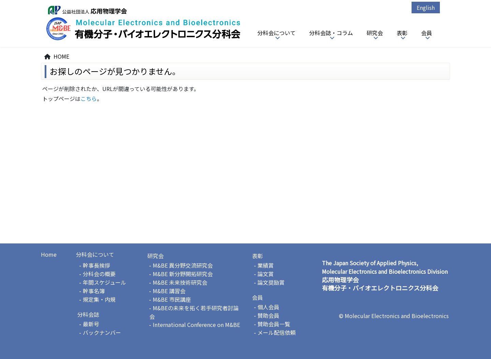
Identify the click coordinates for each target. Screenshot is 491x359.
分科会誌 (88, 314)
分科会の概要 (99, 274)
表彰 (402, 33)
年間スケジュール (104, 282)
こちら (88, 98)
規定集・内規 (99, 299)
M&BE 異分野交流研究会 (183, 265)
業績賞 (265, 265)
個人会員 (268, 307)
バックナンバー (102, 332)
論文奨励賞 (271, 282)
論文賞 (265, 274)
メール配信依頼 (276, 332)
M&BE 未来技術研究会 (180, 282)
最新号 (91, 324)
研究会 (375, 33)
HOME (61, 56)
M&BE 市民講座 (172, 299)
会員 (426, 33)
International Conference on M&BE (196, 324)
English (426, 7)
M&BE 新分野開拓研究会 (183, 274)
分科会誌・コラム (331, 33)
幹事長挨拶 (96, 265)
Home (49, 254)
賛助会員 (268, 315)
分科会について (276, 33)
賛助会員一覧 (273, 324)
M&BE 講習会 (169, 291)
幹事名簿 (94, 291)
